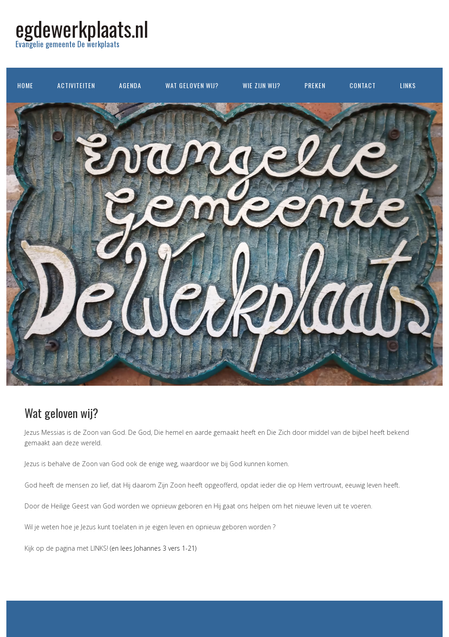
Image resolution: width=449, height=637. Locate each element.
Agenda (130, 85)
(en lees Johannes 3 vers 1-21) (153, 548)
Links (408, 85)
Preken (314, 85)
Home (25, 85)
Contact (362, 85)
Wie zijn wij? (261, 85)
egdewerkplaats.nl (81, 28)
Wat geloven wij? (192, 85)
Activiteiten (76, 85)
